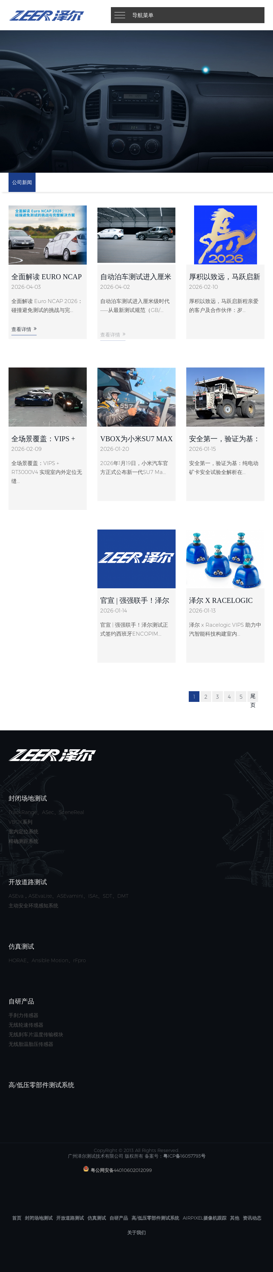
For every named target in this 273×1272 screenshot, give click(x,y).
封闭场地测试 (39, 1218)
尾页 (253, 700)
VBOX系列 (20, 822)
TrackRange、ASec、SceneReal (46, 812)
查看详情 (24, 335)
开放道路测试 (70, 1218)
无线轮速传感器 (26, 1025)
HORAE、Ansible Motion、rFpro (47, 960)
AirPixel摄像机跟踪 (204, 1218)
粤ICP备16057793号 (184, 1156)
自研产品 (118, 1218)
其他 (234, 1218)
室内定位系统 (23, 831)
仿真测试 (96, 1218)
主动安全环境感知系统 (33, 905)
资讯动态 (252, 1218)
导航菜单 (143, 15)
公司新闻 (22, 182)
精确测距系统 (23, 841)
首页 (16, 1218)
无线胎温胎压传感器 (31, 1044)
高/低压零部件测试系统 (155, 1218)
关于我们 (136, 1232)
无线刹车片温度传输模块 (36, 1034)
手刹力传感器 (23, 1015)
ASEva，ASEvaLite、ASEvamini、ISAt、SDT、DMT (69, 896)
